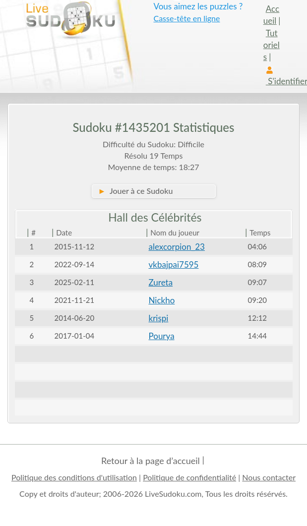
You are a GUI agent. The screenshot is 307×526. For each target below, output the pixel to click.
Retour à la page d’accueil (150, 460)
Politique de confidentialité (189, 477)
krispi (159, 318)
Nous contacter (269, 477)
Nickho (162, 300)
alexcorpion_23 (177, 246)
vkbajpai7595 (174, 264)
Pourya (162, 336)
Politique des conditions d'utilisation (74, 477)
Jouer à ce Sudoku (135, 190)
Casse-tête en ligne (186, 18)
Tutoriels (271, 45)
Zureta (161, 282)
